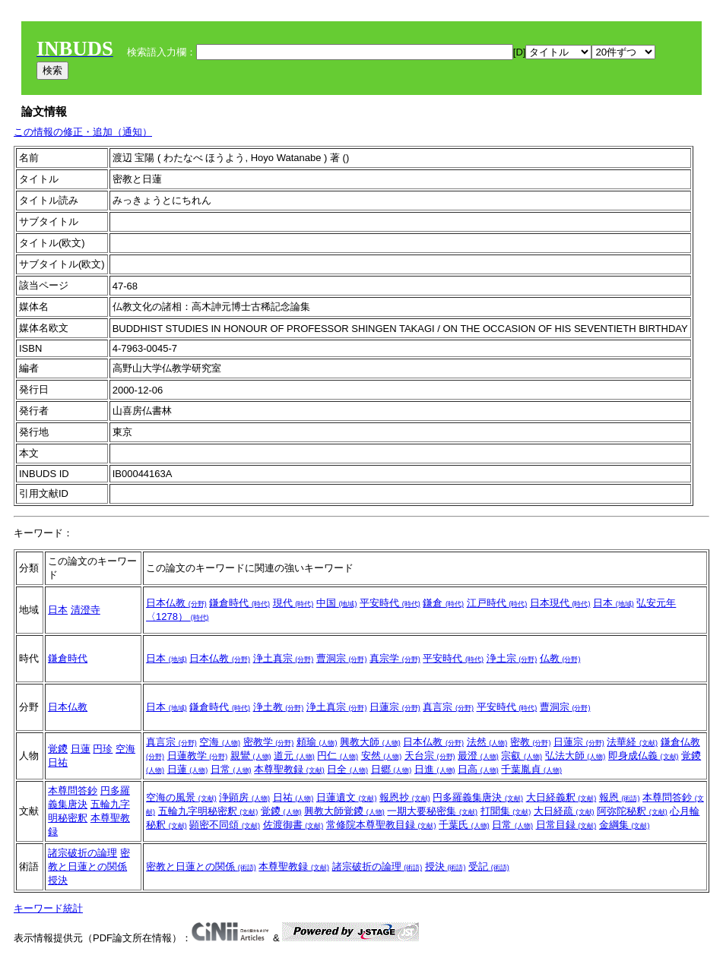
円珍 (103, 748)
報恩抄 (404, 797)
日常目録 (566, 824)
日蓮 (80, 748)
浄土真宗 (283, 658)
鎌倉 (443, 603)
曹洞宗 (341, 658)
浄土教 (278, 707)
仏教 (560, 658)
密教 (530, 742)
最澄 (478, 755)
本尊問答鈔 (72, 790)
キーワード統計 (48, 908)
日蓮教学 (197, 755)
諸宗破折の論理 (82, 852)
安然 (381, 755)
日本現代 (560, 603)
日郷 (391, 769)
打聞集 (505, 811)
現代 (293, 603)
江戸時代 (497, 603)
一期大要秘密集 (432, 811)
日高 (478, 769)
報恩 (619, 797)
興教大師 (370, 742)
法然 (487, 742)
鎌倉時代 (239, 603)
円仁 (337, 755)
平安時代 (390, 603)
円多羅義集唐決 (478, 797)
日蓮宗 (394, 707)
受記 (488, 866)
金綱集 (624, 824)
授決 (58, 880)
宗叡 (521, 755)
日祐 (58, 762)
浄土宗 (512, 658)
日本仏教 (176, 603)
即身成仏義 (643, 755)
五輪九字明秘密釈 (208, 811)
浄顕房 (244, 797)
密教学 (268, 742)
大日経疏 (564, 811)
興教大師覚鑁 (344, 811)
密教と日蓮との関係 (201, 866)
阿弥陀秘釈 (632, 811)
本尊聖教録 (289, 769)
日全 (347, 769)
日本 (58, 609)
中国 (336, 603)
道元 (294, 755)
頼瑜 (317, 742)
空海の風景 (181, 797)
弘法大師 (575, 755)
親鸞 (250, 755)
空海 (125, 748)
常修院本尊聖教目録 (381, 824)
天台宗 (429, 755)
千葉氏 (464, 824)
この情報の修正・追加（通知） (83, 132)
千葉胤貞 (531, 769)
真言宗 (448, 707)
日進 (434, 769)
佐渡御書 (293, 824)
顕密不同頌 (224, 824)
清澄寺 (85, 609)
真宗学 (394, 658)
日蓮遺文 (346, 797)
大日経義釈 (561, 797)
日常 (231, 769)
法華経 (632, 742)
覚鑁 (58, 748)
